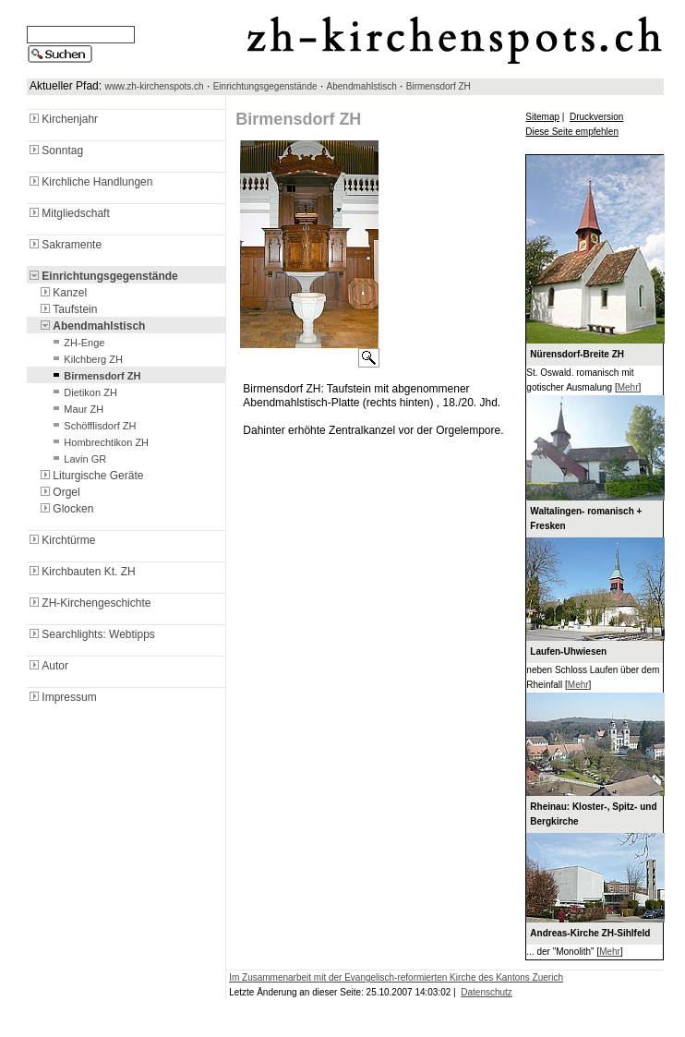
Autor (47, 665)
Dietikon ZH (82, 392)
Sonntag (55, 150)
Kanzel (62, 292)
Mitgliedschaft (68, 213)
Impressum (61, 697)
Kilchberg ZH (86, 359)
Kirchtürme (61, 540)
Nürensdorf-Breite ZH (577, 354)
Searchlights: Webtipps (91, 634)
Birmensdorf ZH (438, 86)
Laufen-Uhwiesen (568, 651)
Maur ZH (76, 409)
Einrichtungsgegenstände (265, 86)
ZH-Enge (76, 342)
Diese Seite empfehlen (572, 132)
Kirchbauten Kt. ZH (81, 571)
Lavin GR (77, 458)
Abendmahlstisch (362, 86)
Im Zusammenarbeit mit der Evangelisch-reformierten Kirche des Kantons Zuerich (396, 977)
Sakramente (64, 244)
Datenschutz (486, 992)
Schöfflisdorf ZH (92, 425)
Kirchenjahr (62, 119)
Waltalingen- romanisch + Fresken (586, 518)
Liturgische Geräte (90, 475)
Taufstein (67, 309)
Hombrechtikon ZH (99, 442)
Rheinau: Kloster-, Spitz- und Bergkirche (593, 814)
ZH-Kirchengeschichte (88, 603)
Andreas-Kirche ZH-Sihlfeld (590, 933)
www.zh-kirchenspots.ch (153, 86)
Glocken (65, 508)
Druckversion (596, 117)
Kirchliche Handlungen (89, 181)
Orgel (58, 492)
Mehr (628, 387)
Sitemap (542, 117)
